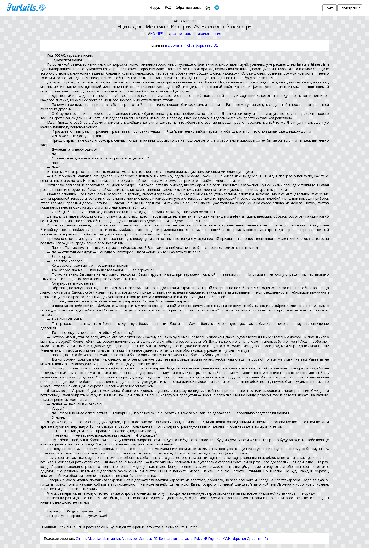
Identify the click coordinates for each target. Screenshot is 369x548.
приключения (210, 33)
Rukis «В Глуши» (207, 538)
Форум (155, 7)
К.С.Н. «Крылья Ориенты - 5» (245, 538)
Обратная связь (188, 7)
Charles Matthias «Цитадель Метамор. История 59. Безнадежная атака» (134, 538)
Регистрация (349, 8)
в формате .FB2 (205, 45)
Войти (329, 8)
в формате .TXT (178, 45)
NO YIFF (156, 33)
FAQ (168, 7)
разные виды (181, 33)
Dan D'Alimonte (184, 21)
